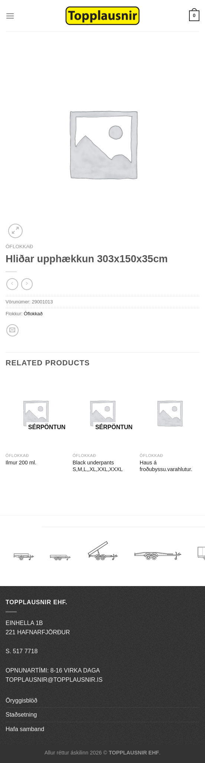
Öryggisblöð (21, 700)
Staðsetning (21, 714)
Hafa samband (25, 729)
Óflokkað (19, 246)
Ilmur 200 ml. (21, 463)
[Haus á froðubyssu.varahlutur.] (169, 412)
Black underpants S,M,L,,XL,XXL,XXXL (97, 466)
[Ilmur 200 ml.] (35, 412)
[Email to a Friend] (12, 330)
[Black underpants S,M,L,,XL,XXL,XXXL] (102, 412)
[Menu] (10, 16)
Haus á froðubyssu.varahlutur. (166, 466)
